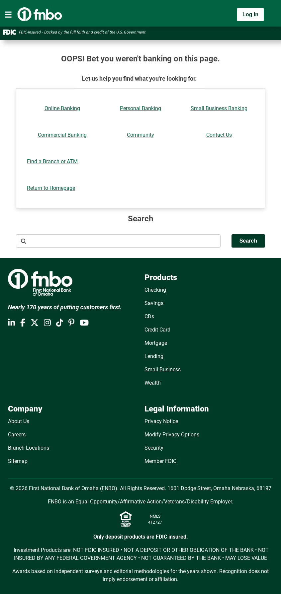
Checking (155, 290)
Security (153, 448)
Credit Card (157, 330)
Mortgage (155, 343)
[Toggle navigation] (8, 15)
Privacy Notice (161, 421)
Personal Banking (140, 108)
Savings (153, 303)
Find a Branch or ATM (52, 161)
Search (248, 241)
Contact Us (219, 135)
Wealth (152, 383)
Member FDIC (160, 461)
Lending (153, 356)
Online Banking (62, 108)
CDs (149, 316)
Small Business (162, 369)
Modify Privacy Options (171, 434)
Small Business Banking (219, 108)
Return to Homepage (51, 188)
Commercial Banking (62, 135)
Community (140, 135)
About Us (18, 421)
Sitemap (18, 461)
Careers (17, 434)
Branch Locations (28, 448)
